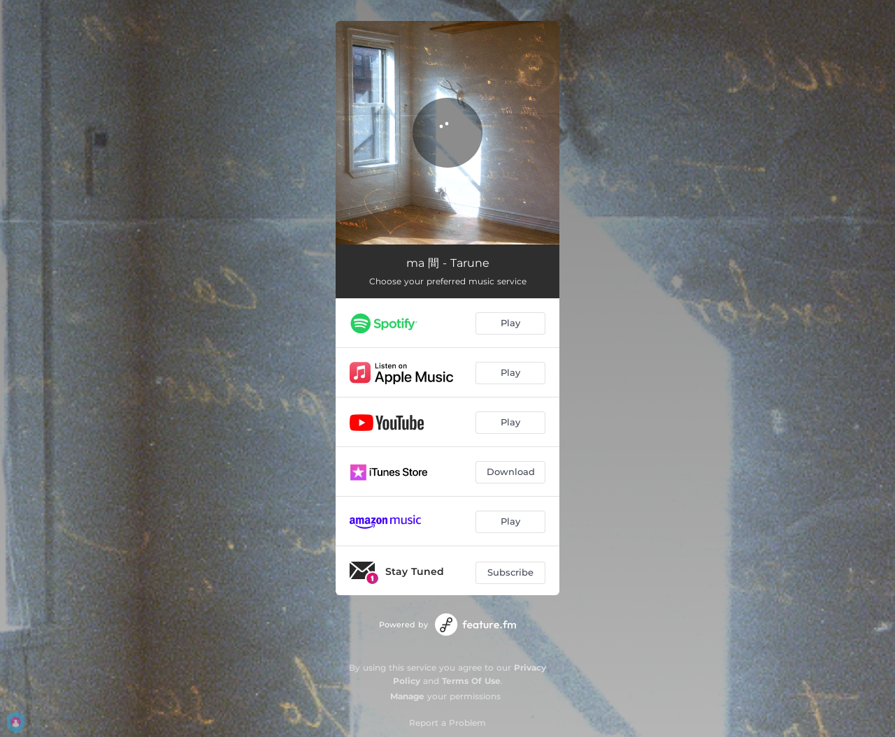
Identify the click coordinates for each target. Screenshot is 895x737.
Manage (407, 696)
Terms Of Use (471, 681)
